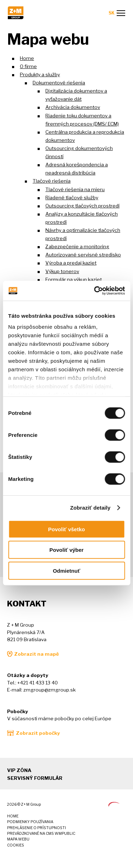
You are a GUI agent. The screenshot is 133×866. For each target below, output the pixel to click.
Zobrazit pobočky (38, 733)
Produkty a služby (40, 74)
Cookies (15, 845)
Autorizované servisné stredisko (83, 254)
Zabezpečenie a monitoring (77, 246)
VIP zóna (19, 770)
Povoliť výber (66, 550)
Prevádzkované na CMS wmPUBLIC (41, 833)
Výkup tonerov (62, 271)
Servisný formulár (34, 778)
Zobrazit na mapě (36, 654)
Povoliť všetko (66, 529)
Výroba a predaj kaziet (70, 263)
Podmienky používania (30, 822)
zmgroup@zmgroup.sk (49, 690)
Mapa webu (18, 839)
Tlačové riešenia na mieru (75, 189)
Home (27, 58)
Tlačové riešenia (52, 181)
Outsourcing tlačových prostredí (82, 206)
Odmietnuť (66, 570)
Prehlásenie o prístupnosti (36, 828)
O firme (28, 66)
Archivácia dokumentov (72, 107)
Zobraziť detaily (90, 508)
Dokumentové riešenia (59, 82)
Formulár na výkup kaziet (73, 279)
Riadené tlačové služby (71, 197)
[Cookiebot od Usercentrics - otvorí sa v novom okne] (95, 290)
